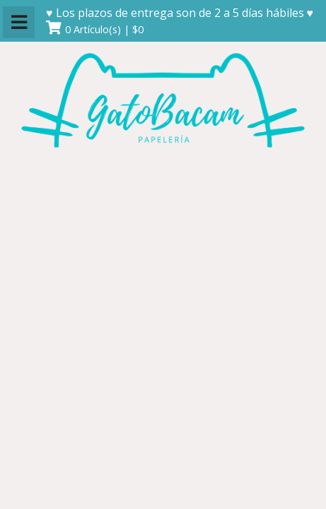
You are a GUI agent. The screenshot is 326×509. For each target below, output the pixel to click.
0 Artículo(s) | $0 (104, 29)
